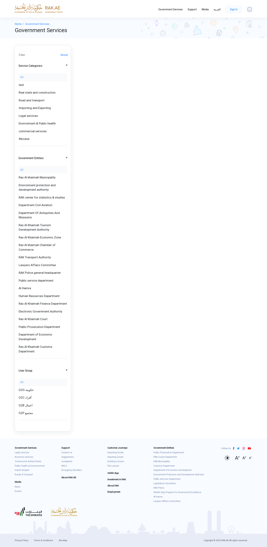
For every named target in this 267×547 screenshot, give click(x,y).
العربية (217, 9)
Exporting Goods (115, 457)
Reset (64, 55)
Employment (113, 492)
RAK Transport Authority (35, 257)
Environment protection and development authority (37, 187)
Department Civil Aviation (35, 205)
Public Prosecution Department (39, 327)
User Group (25, 370)
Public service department (36, 280)
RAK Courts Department (165, 457)
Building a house (115, 461)
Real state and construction (37, 92)
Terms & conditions (43, 540)
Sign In (233, 9)
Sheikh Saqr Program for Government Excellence (177, 492)
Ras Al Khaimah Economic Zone (40, 237)
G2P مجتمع (26, 413)
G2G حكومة (26, 390)
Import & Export (22, 470)
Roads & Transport (24, 474)
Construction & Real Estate (28, 461)
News (17, 487)
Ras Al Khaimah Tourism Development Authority (35, 227)
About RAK (113, 485)
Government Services (170, 9)
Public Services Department (167, 479)
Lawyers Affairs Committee (37, 265)
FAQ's (64, 466)
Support (192, 9)
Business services (24, 457)
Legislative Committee (165, 483)
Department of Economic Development (35, 337)
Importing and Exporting (35, 108)
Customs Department (164, 466)
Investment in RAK (116, 479)
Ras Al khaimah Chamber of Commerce (37, 247)
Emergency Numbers (71, 470)
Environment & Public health (37, 123)
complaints (66, 461)
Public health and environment (30, 466)
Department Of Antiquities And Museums (39, 215)
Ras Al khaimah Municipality (37, 177)
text (21, 85)
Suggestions (67, 457)
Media (205, 9)
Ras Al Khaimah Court (33, 319)
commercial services (33, 131)
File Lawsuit (113, 466)
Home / (20, 24)
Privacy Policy (21, 540)
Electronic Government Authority (40, 311)
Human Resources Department (39, 296)
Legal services (28, 116)
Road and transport (31, 100)
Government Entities (31, 158)
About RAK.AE (68, 477)
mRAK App (113, 473)
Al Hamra (25, 288)
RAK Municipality (162, 461)
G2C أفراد (25, 397)
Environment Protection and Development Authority (179, 474)
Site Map (63, 540)
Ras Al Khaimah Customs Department (35, 349)
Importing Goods (115, 452)
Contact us (66, 452)
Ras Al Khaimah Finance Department (43, 303)
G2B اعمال (26, 405)
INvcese (24, 139)
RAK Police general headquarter (40, 272)
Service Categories (30, 65)
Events (18, 491)
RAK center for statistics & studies (42, 197)
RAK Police (159, 488)
